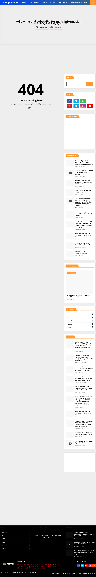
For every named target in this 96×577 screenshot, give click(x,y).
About (58, 574)
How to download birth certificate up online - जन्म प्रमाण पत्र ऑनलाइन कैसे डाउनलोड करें (83, 388)
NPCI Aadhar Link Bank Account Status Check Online (83, 244)
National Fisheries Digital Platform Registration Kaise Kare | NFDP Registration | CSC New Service (84, 357)
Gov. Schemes (63, 2)
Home (24, 2)
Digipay (16, 542)
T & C (79, 574)
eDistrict (36, 2)
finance (44, 2)
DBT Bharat (16, 539)
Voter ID (80, 321)
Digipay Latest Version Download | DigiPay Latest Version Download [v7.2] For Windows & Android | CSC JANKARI (83, 345)
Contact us (64, 574)
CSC (29, 2)
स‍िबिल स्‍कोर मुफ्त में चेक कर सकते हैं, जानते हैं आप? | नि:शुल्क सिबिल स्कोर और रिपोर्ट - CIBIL (83, 182)
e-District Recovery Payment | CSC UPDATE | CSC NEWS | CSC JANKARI (84, 213)
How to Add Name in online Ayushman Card (83, 191)
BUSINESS (53, 2)
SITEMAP (92, 574)
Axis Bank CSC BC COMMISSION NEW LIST (82, 252)
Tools (85, 2)
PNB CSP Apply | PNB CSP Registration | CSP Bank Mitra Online (83, 235)
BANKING (16, 532)
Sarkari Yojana (75, 2)
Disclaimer (85, 574)
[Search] (76, 84)
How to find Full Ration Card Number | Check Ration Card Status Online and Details (83, 378)
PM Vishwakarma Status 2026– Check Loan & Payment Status (78, 296)
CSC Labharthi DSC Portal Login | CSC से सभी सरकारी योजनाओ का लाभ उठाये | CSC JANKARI (84, 368)
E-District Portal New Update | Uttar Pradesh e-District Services (84, 172)
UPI (80, 317)
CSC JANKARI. (20, 572)
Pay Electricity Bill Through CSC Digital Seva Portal (84, 442)
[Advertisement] (48, 59)
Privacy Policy (73, 574)
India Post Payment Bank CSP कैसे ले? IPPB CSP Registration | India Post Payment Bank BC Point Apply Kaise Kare (83, 224)
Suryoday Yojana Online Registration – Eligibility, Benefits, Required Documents (84, 162)
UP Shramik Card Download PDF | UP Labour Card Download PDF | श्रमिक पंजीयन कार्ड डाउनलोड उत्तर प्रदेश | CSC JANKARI (83, 202)
